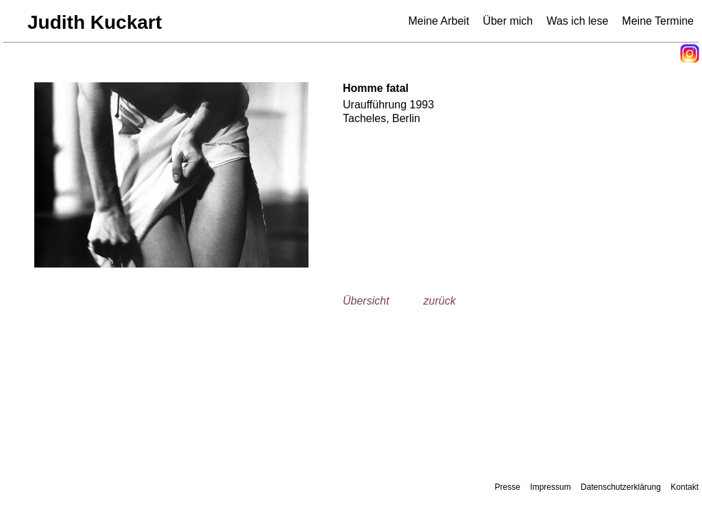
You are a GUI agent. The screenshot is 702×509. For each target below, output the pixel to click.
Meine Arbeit (438, 21)
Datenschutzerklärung (621, 487)
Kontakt (684, 487)
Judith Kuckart (94, 22)
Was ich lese (577, 21)
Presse (507, 487)
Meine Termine (658, 21)
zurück (440, 301)
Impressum (550, 487)
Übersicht (366, 301)
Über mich (508, 21)
